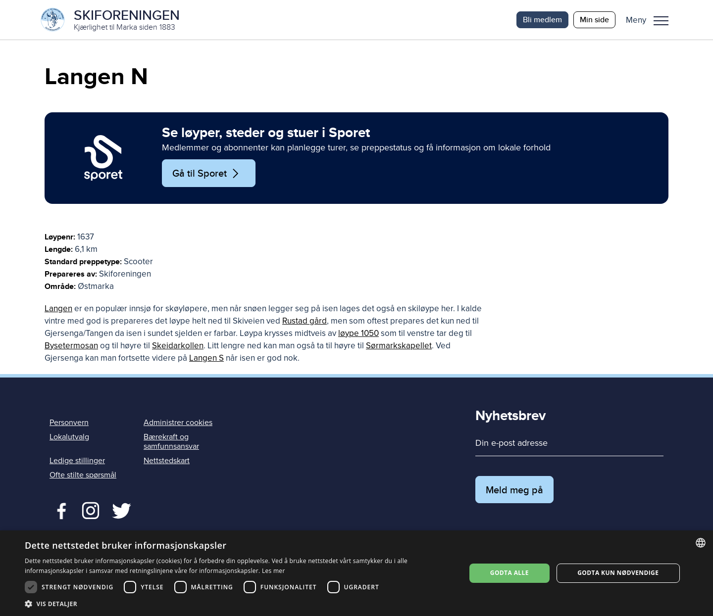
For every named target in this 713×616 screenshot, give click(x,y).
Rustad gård (304, 321)
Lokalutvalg (69, 437)
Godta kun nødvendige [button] (618, 573)
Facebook (59, 510)
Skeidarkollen (178, 345)
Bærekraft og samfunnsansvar (171, 441)
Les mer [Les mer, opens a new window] (273, 571)
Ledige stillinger (77, 461)
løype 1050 (358, 333)
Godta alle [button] (509, 573)
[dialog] (356, 573)
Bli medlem (542, 19)
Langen (58, 308)
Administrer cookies (178, 422)
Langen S (206, 358)
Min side (594, 19)
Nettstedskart (167, 461)
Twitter (90, 510)
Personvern (69, 422)
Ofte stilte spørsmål (83, 475)
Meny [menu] (661, 20)
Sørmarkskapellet (399, 345)
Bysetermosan (71, 345)
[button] (650, 19)
